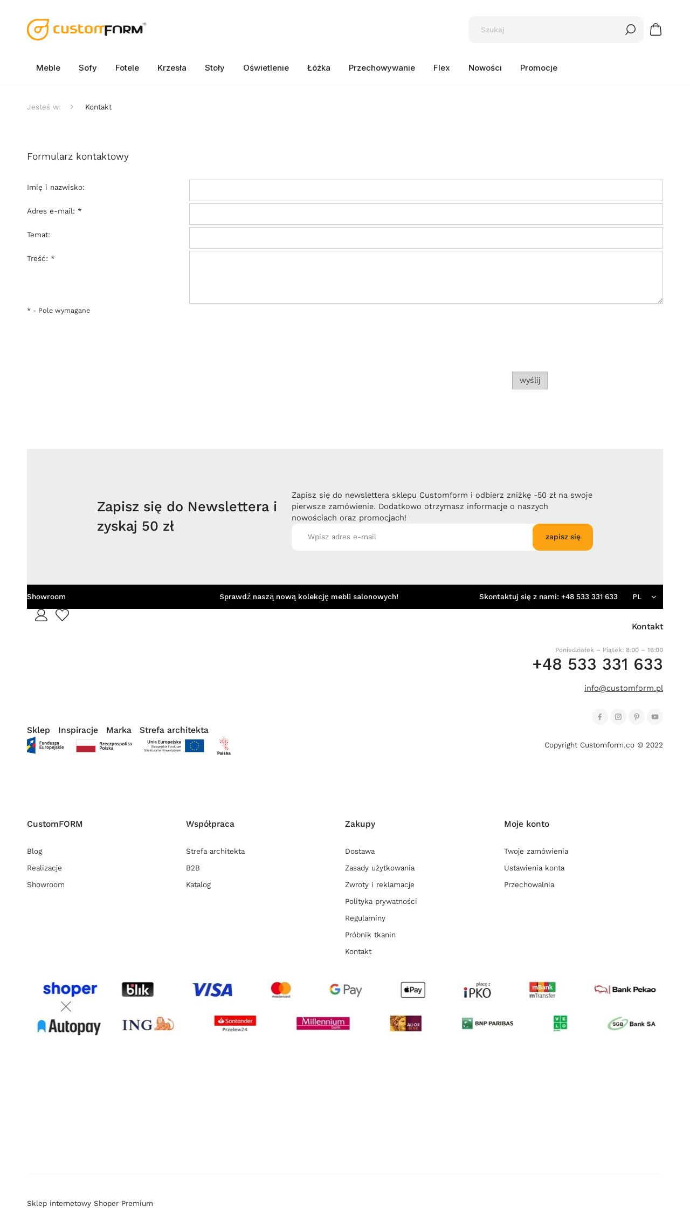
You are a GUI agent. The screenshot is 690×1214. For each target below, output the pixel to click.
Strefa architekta (174, 730)
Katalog (198, 884)
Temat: (38, 234)
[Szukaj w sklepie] (545, 30)
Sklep (38, 730)
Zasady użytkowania (380, 868)
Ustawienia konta (534, 868)
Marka (119, 730)
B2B (193, 868)
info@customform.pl (623, 688)
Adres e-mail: (54, 211)
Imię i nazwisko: (56, 187)
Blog (34, 851)
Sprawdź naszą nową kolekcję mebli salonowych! (308, 596)
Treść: (41, 258)
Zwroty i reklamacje (380, 884)
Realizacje (44, 868)
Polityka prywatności (381, 901)
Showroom (46, 596)
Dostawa (360, 851)
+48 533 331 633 (589, 596)
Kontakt (358, 951)
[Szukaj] (630, 29)
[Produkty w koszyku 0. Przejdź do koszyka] (658, 29)
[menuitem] (48, 68)
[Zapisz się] (563, 537)
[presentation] (588, 345)
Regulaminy (365, 918)
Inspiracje (78, 730)
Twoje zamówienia (536, 851)
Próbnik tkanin (370, 934)
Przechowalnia (529, 884)
